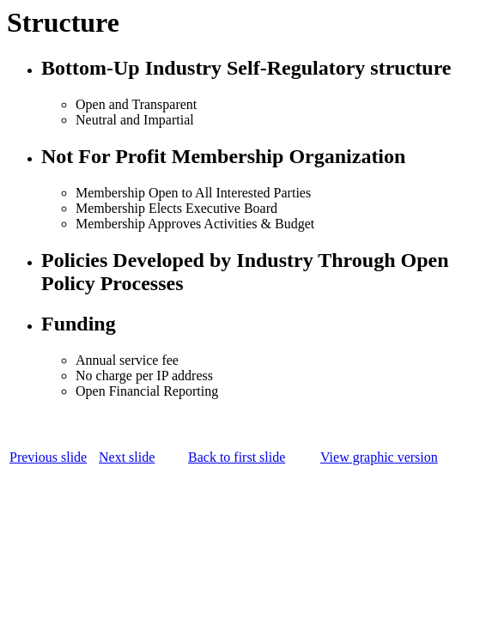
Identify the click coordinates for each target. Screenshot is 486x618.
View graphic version (379, 457)
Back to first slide (236, 457)
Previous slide (48, 457)
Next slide (127, 457)
